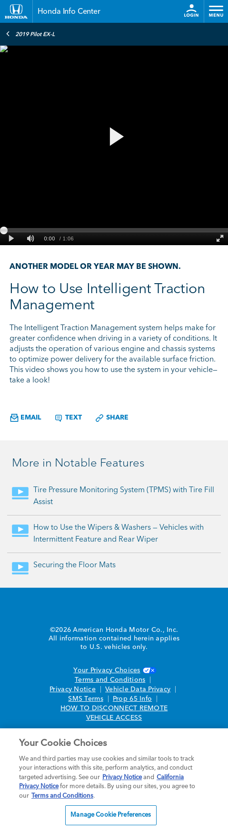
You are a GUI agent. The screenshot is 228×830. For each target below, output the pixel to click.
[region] (114, 779)
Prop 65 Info (132, 699)
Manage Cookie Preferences (110, 815)
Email (25, 418)
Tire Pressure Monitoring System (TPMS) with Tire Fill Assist (123, 496)
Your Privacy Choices (113, 670)
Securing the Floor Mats (74, 565)
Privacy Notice (73, 689)
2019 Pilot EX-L (30, 34)
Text (68, 418)
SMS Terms (85, 699)
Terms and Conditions (110, 680)
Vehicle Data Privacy (137, 689)
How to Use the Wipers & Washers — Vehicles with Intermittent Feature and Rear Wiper (118, 534)
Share (112, 418)
